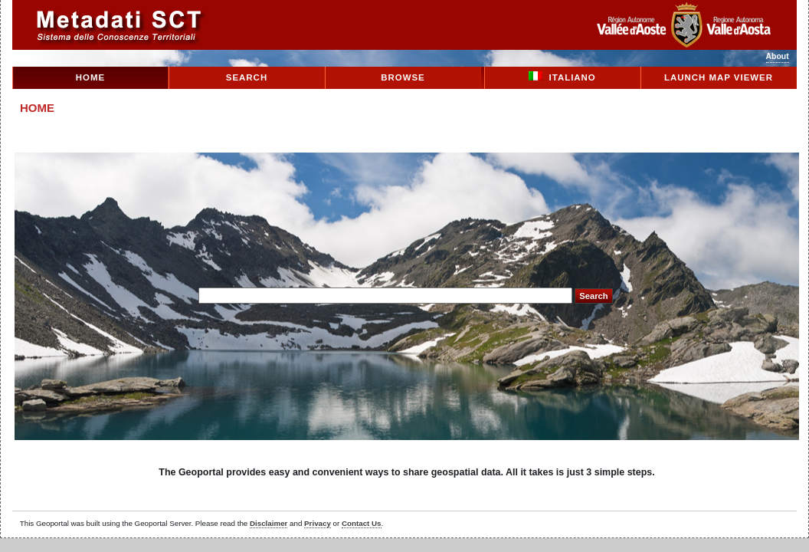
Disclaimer (268, 523)
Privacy (317, 523)
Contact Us (362, 523)
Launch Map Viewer (718, 77)
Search (246, 77)
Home (90, 77)
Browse (402, 77)
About (777, 56)
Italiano (562, 76)
